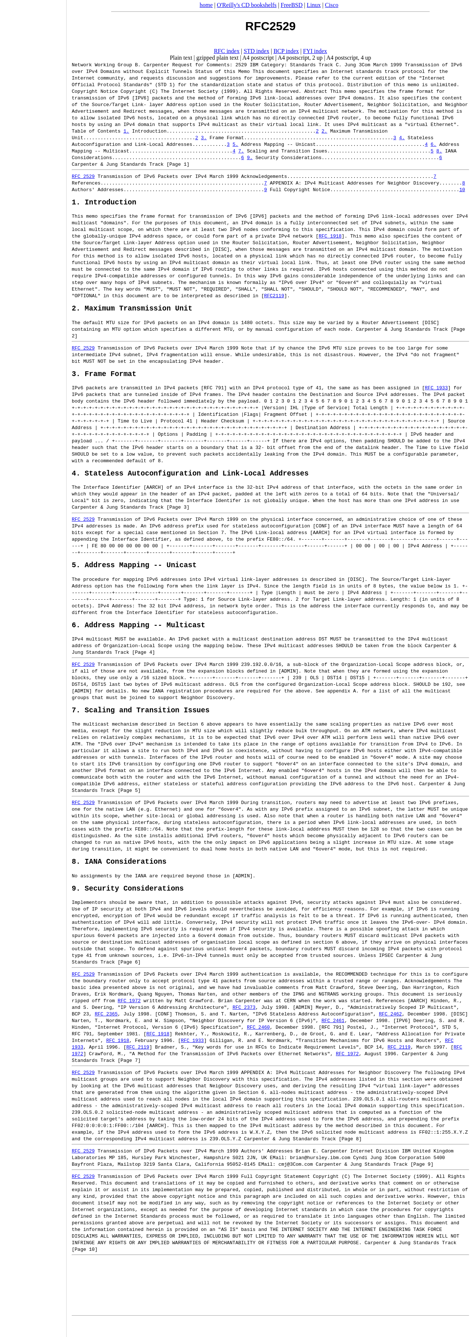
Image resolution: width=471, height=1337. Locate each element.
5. (235, 144)
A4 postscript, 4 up (348, 58)
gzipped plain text (217, 58)
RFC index (227, 51)
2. (324, 130)
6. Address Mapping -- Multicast (138, 636)
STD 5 (449, 1043)
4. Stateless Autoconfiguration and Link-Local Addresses (190, 480)
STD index (256, 51)
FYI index (315, 51)
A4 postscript (258, 58)
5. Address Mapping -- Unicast (134, 574)
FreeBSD (292, 5)
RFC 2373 (244, 1023)
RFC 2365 (106, 1030)
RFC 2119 (137, 1063)
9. (250, 157)
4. (402, 137)
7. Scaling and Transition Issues (140, 722)
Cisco (331, 5)
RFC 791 (214, 393)
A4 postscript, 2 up (300, 58)
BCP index (286, 51)
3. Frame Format (104, 379)
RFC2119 (274, 297)
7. (241, 150)
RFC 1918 (330, 237)
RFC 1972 (129, 1017)
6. (433, 144)
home (206, 5)
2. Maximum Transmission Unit (132, 311)
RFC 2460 (258, 1043)
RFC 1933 (436, 393)
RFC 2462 (390, 1030)
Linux (314, 5)
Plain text (181, 58)
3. (204, 137)
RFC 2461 (333, 1037)
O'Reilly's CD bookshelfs (246, 5)
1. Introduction (104, 203)
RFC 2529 (83, 176)
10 (462, 189)
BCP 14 (373, 1063)
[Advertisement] (33, 665)
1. (126, 130)
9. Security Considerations (128, 904)
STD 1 (165, 84)
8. (439, 150)
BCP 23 (80, 1030)
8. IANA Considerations (119, 876)
